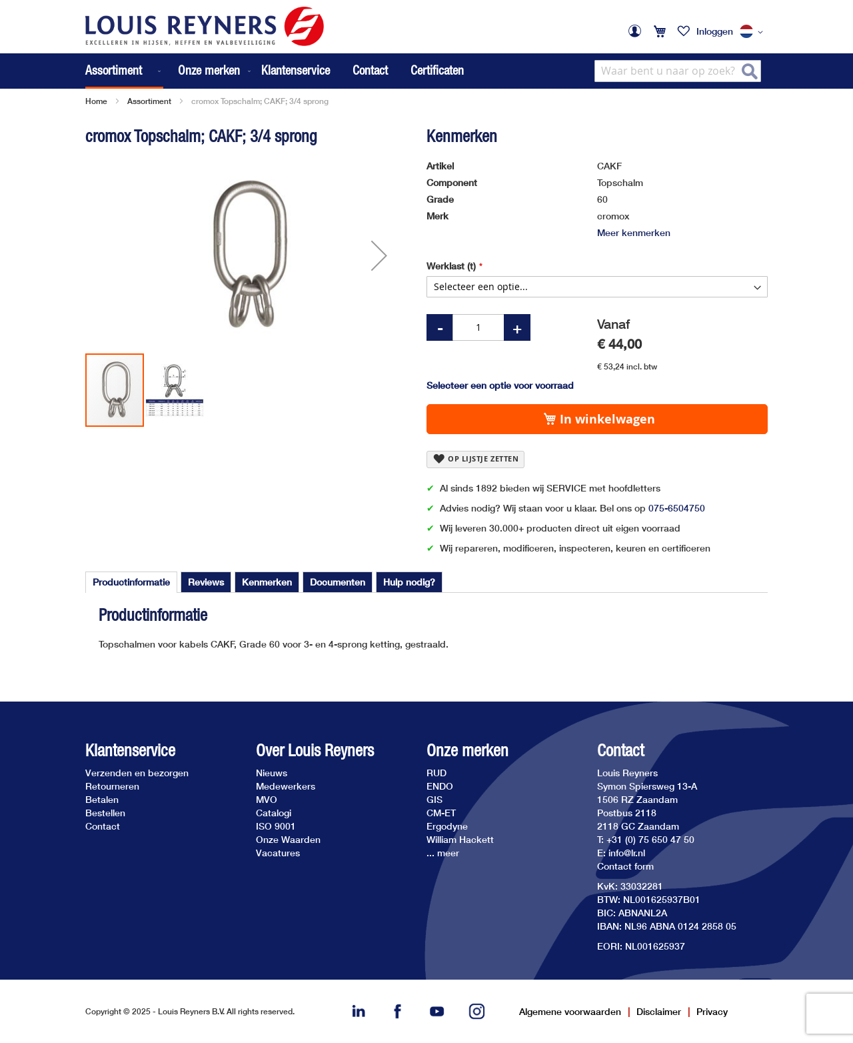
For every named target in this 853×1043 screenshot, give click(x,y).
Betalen (102, 799)
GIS (434, 799)
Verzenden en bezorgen (137, 772)
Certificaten (437, 70)
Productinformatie (131, 582)
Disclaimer (658, 1011)
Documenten (337, 582)
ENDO (439, 786)
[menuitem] (124, 71)
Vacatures (278, 852)
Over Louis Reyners (315, 751)
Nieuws (271, 772)
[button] (754, 32)
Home (96, 101)
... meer (442, 852)
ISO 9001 (276, 826)
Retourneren (112, 786)
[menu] (169, 71)
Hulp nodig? (409, 582)
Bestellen (105, 812)
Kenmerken (267, 582)
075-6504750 (676, 507)
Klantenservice (295, 70)
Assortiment (149, 101)
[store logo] (204, 26)
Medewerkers (285, 786)
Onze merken (467, 751)
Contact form (625, 866)
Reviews (206, 582)
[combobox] (677, 71)
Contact (370, 70)
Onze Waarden (288, 839)
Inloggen (714, 31)
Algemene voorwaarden (570, 1011)
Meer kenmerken (633, 232)
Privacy (712, 1011)
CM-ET (441, 812)
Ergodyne (447, 826)
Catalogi (273, 812)
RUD (436, 772)
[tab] (131, 582)
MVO (266, 799)
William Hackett (460, 839)
